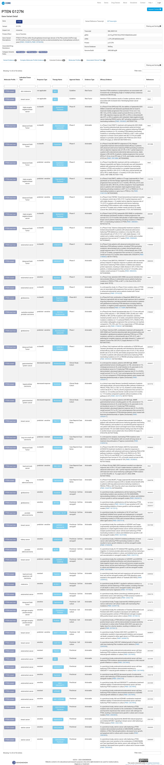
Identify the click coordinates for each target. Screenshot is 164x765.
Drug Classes (115, 3)
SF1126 (56, 503)
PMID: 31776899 (120, 308)
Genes (106, 3)
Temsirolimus (58, 198)
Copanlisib (57, 144)
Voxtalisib (57, 493)
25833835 (150, 707)
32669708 (150, 480)
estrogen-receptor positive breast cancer (27, 612)
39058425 (150, 107)
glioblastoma (25, 298)
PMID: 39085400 (131, 238)
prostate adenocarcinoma (27, 514)
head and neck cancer (27, 467)
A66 (55, 659)
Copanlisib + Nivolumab (60, 164)
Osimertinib (57, 437)
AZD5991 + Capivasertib (60, 526)
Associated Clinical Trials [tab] (96, 60)
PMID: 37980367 (116, 326)
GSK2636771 (58, 261)
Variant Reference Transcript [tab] (94, 21)
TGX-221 (57, 651)
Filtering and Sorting (153, 26)
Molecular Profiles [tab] (76, 60)
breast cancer (25, 99)
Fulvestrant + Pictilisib (60, 611)
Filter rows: (138, 71)
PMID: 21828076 (25, 42)
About (125, 3)
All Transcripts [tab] (112, 21)
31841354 (150, 179)
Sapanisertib (58, 719)
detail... (149, 91)
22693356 (150, 642)
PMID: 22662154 (127, 598)
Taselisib (57, 574)
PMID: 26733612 (133, 616)
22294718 (150, 602)
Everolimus (57, 594)
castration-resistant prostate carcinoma (27, 313)
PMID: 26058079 (122, 638)
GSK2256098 (58, 727)
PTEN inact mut (10, 107)
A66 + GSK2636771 (60, 684)
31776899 (150, 297)
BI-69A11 (57, 584)
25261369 (150, 719)
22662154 (150, 594)
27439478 (150, 539)
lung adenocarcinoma (27, 481)
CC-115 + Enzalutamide (60, 313)
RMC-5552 (57, 466)
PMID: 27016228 (116, 293)
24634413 (150, 492)
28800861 (150, 214)
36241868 (150, 525)
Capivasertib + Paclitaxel (60, 180)
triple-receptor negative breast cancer (27, 109)
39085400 (150, 228)
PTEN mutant (9, 91)
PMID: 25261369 (116, 723)
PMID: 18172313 (111, 508)
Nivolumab (57, 400)
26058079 (150, 632)
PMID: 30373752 (116, 396)
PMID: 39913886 (112, 158)
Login (159, 3)
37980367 (150, 312)
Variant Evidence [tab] (10, 60)
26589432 (150, 574)
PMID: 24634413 (135, 498)
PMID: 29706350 (37, 42)
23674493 (150, 651)
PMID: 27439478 (106, 545)
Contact (142, 3)
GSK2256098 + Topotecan (60, 708)
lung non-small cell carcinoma (27, 438)
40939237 (150, 347)
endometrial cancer (27, 245)
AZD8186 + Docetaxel (60, 348)
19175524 (150, 584)
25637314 (150, 513)
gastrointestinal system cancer (27, 365)
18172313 (150, 502)
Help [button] (150, 3)
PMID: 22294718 (113, 606)
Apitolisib (57, 278)
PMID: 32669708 (106, 488)
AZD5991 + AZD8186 (60, 561)
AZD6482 (57, 691)
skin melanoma (26, 91)
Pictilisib (56, 620)
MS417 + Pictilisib (60, 633)
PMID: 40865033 (130, 271)
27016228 (150, 287)
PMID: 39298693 (131, 459)
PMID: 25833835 (111, 715)
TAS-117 (56, 421)
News (99, 3)
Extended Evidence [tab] (57, 60)
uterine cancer (25, 707)
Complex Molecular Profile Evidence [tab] (33, 60)
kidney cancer (25, 539)
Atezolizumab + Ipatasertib (60, 127)
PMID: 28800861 (132, 222)
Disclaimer (133, 3)
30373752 (150, 384)
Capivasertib (58, 480)
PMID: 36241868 (120, 535)
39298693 (150, 447)
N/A (55, 91)
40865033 (150, 261)
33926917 (150, 363)
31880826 (150, 244)
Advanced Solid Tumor (27, 127)
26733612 (150, 610)
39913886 (150, 144)
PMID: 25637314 (118, 520)
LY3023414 (57, 245)
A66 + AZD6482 (59, 699)
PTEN (19, 22)
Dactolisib (57, 675)
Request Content (154, 9)
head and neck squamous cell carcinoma (27, 576)
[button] (17, 80)
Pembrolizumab (59, 363)
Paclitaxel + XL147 (60, 513)
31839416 (150, 437)
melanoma (24, 584)
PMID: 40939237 (106, 359)
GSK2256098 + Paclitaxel (60, 741)
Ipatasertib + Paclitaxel (60, 108)
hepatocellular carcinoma (27, 385)
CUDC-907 (57, 643)
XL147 (56, 550)
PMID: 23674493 (129, 654)
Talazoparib (58, 228)
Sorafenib (57, 384)
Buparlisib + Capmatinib (60, 299)
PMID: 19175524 (126, 590)
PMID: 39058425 (121, 121)
